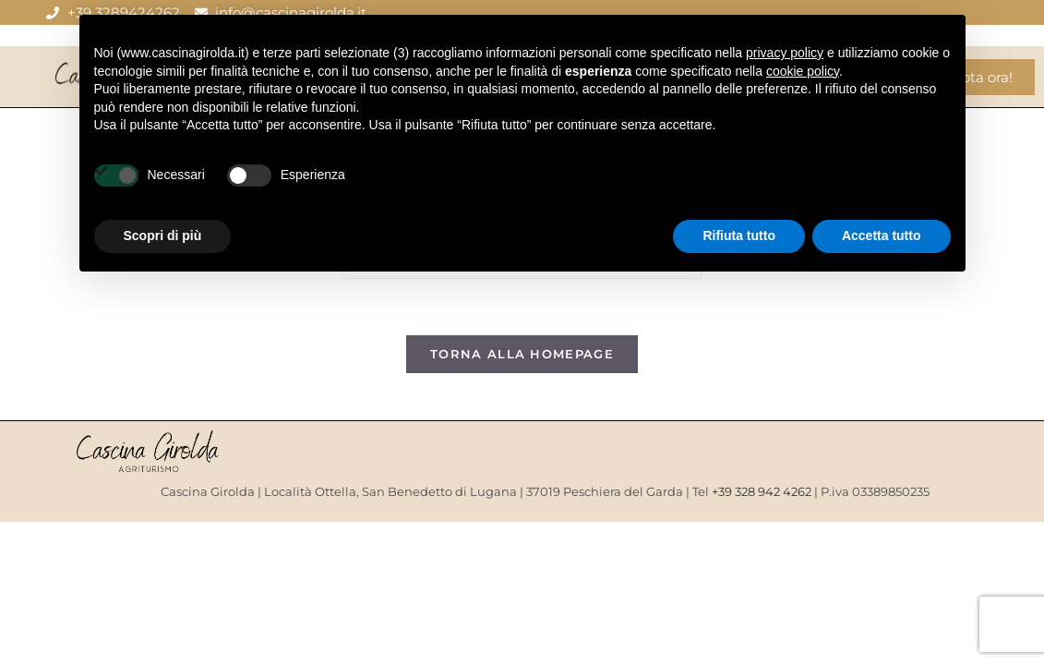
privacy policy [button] (784, 52)
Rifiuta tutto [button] (738, 235)
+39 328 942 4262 (761, 491)
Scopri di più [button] (163, 235)
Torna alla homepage (522, 353)
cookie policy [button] (802, 71)
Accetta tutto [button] (881, 235)
